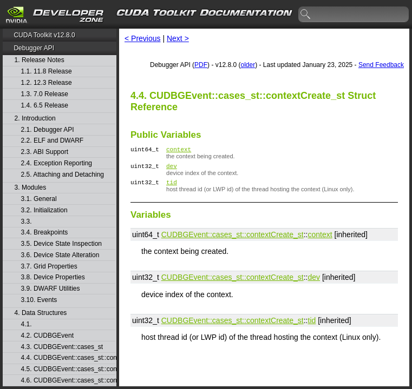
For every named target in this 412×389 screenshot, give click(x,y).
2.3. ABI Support (44, 152)
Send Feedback (381, 65)
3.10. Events (39, 300)
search (305, 14)
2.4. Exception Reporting (56, 163)
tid (171, 187)
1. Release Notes (39, 60)
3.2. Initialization (44, 210)
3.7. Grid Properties (49, 266)
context (178, 150)
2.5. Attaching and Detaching (62, 174)
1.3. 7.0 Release (44, 94)
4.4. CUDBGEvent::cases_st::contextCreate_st (68, 357)
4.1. (27, 324)
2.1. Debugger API (47, 129)
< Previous (143, 38)
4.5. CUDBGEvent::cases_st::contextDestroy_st (68, 369)
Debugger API (34, 48)
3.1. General (39, 199)
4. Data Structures (41, 313)
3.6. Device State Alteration (60, 255)
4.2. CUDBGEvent (47, 335)
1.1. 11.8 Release (46, 71)
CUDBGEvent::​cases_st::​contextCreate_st (232, 239)
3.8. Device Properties (53, 277)
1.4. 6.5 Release (44, 105)
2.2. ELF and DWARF (52, 140)
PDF (200, 65)
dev (171, 169)
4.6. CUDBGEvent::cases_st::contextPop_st (68, 380)
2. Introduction (35, 118)
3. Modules (31, 187)
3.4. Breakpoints (44, 232)
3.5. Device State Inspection (61, 243)
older (247, 65)
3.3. (27, 221)
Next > (178, 38)
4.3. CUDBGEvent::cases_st (62, 347)
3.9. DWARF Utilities (50, 288)
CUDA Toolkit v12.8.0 (44, 35)
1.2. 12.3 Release (46, 82)
